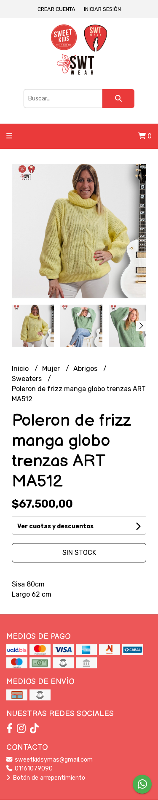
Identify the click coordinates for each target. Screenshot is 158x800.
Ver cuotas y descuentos (55, 526)
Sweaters (27, 379)
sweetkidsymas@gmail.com (49, 759)
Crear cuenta (56, 9)
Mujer (52, 369)
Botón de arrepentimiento (45, 777)
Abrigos (86, 369)
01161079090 (29, 768)
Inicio (21, 369)
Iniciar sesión (102, 9)
